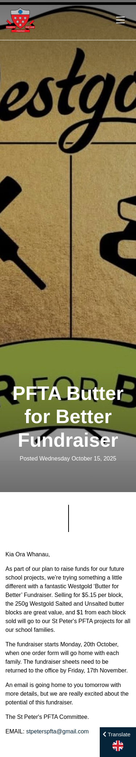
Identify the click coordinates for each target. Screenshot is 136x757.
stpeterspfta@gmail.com (57, 731)
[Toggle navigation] (120, 20)
